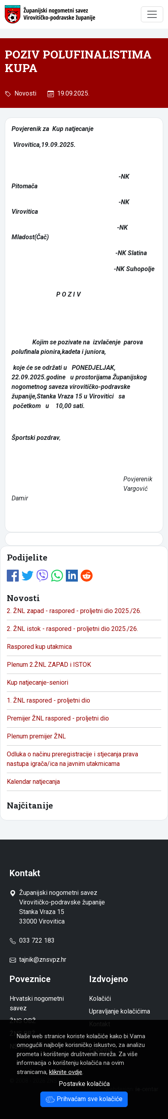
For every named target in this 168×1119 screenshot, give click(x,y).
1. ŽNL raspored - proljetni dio (48, 700)
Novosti (23, 93)
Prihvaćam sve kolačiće (84, 1099)
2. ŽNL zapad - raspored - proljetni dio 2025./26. (74, 611)
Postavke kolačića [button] (84, 1084)
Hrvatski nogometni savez (37, 1003)
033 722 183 (32, 940)
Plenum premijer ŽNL (36, 736)
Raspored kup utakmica (39, 646)
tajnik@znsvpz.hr (42, 959)
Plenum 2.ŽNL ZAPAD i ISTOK (49, 664)
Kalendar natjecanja (33, 781)
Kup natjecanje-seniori (37, 682)
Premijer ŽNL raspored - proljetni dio (58, 718)
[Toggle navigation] (152, 14)
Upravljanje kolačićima (119, 1011)
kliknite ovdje (65, 1072)
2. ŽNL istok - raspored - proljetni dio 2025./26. (72, 629)
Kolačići (100, 998)
